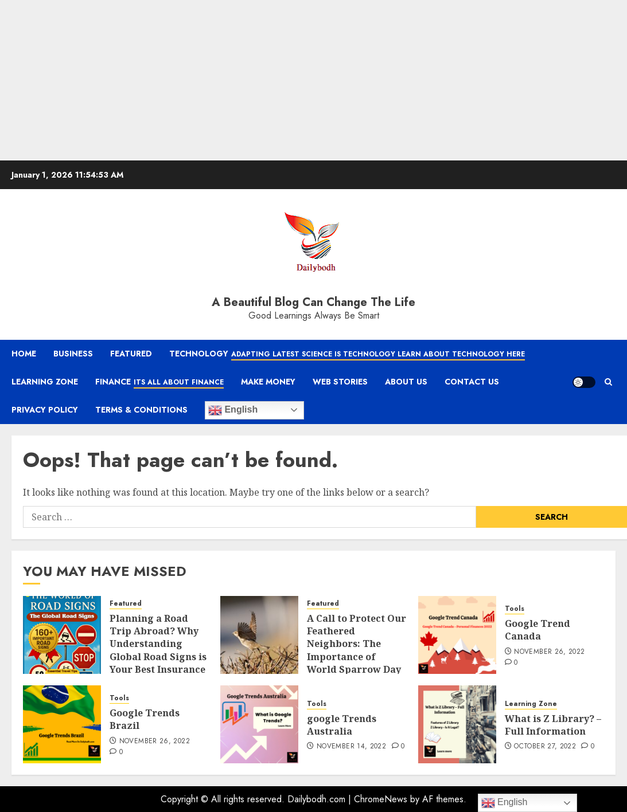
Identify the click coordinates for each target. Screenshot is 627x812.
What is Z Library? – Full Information (553, 725)
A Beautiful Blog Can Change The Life (313, 302)
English (233, 410)
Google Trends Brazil (145, 719)
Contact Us (472, 381)
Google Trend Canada (537, 629)
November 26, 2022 (549, 652)
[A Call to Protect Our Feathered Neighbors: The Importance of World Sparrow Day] (259, 635)
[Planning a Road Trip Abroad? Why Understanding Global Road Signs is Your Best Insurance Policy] (62, 635)
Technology (347, 354)
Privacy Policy (44, 409)
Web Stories (340, 381)
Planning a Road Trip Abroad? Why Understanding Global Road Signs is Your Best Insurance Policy (158, 650)
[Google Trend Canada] (457, 635)
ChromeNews (380, 799)
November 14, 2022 (351, 746)
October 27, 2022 (545, 746)
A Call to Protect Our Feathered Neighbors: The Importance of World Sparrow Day (356, 644)
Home (23, 353)
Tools (514, 609)
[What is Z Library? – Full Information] (457, 724)
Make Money (268, 381)
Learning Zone (44, 381)
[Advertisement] (302, 80)
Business (73, 353)
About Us (406, 381)
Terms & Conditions (141, 409)
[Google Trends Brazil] (62, 724)
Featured (131, 353)
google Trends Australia (341, 725)
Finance (159, 382)
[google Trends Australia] (259, 724)
